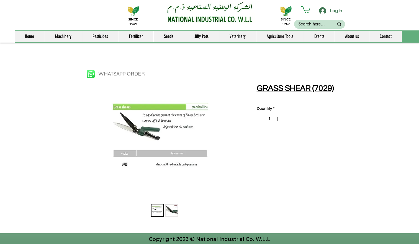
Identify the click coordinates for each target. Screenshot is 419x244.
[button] (305, 9)
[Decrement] (261, 119)
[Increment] (277, 119)
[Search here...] (311, 24)
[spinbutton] (269, 119)
